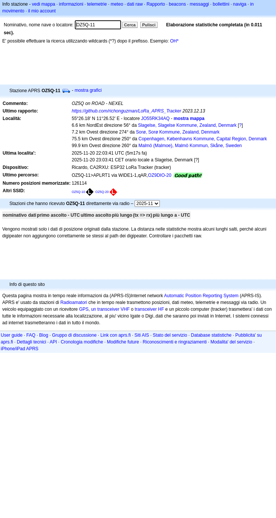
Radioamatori (73, 302)
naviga (239, 4)
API (53, 342)
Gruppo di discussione (74, 335)
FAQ (30, 335)
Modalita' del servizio (231, 342)
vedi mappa (43, 4)
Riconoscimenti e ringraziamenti (175, 342)
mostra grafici (88, 90)
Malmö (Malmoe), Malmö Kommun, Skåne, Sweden (190, 145)
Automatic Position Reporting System (201, 295)
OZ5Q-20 (102, 192)
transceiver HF (149, 309)
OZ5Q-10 (78, 192)
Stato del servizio (170, 335)
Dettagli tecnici (31, 342)
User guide (12, 335)
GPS (83, 309)
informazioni (71, 4)
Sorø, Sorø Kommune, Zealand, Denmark (178, 132)
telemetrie (97, 4)
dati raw (135, 4)
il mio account (42, 11)
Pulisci (148, 25)
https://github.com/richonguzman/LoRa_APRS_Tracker (126, 111)
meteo (117, 4)
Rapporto (156, 4)
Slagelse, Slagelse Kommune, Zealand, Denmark (187, 125)
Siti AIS (142, 335)
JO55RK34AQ (155, 118)
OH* (174, 41)
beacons (177, 4)
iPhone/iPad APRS (19, 348)
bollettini (221, 4)
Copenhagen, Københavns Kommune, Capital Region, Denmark (202, 138)
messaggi (199, 4)
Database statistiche (211, 335)
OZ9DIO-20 (159, 175)
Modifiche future (123, 342)
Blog (43, 335)
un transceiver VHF (110, 309)
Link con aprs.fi (115, 335)
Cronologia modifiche (82, 342)
